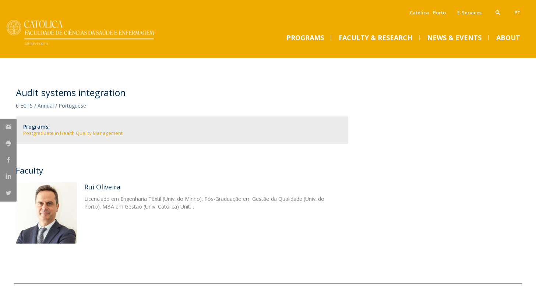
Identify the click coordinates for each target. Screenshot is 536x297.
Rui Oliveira (102, 186)
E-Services (469, 12)
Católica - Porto (428, 12)
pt (517, 13)
